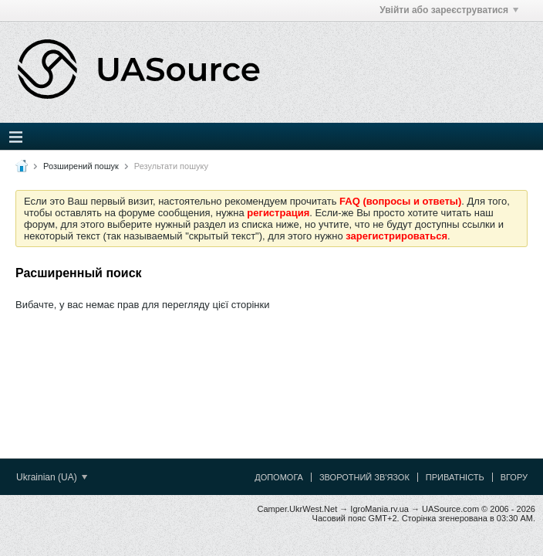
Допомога (279, 477)
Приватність (455, 477)
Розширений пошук (81, 166)
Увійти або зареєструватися (448, 10)
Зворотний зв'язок (364, 477)
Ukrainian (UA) (51, 477)
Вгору (514, 477)
